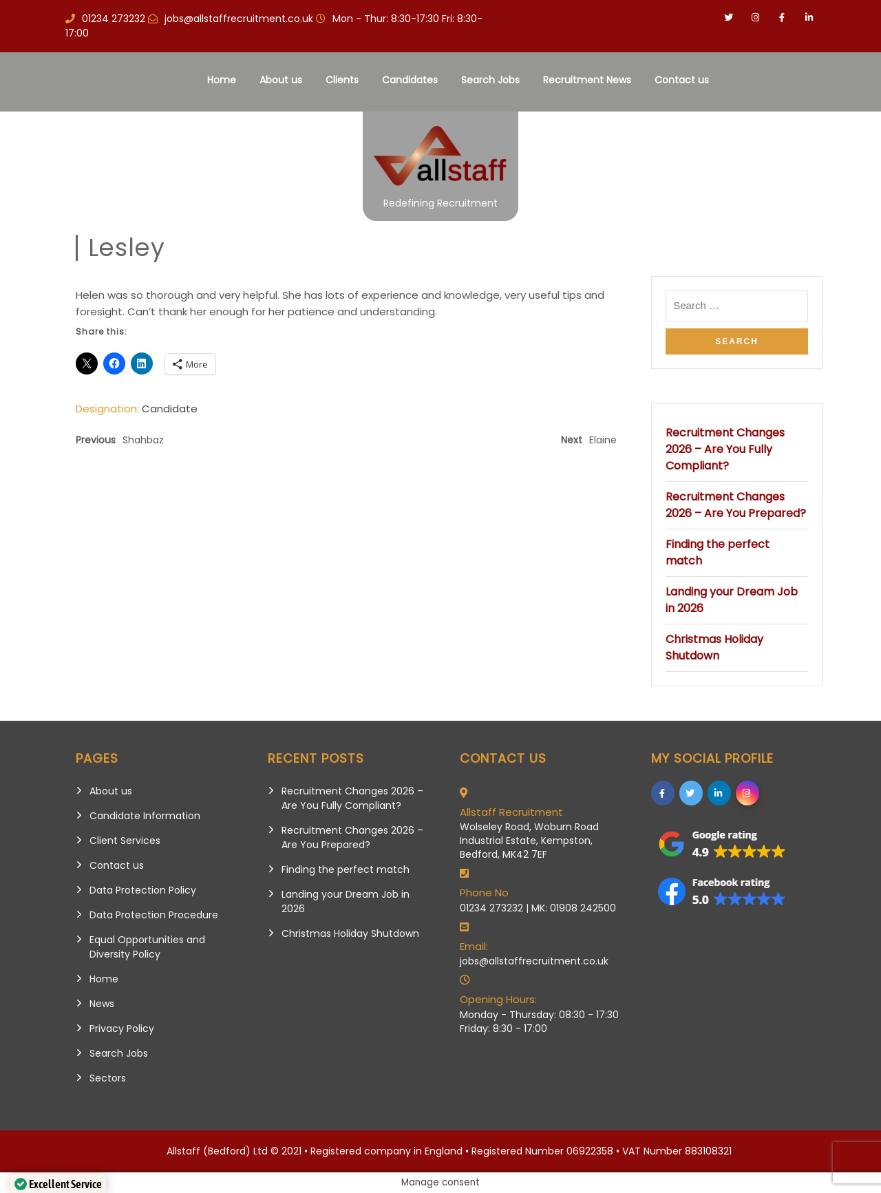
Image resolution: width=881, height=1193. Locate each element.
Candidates (410, 80)
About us (280, 80)
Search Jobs (490, 80)
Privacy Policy (121, 1028)
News (101, 1004)
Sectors (107, 1078)
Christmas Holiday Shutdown (714, 647)
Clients (342, 80)
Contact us (682, 80)
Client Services (124, 840)
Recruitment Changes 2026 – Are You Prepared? (736, 505)
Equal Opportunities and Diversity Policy (147, 947)
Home (221, 80)
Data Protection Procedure (153, 915)
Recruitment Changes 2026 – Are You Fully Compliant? (725, 449)
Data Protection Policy (142, 890)
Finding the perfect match (346, 869)
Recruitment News (587, 80)
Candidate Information (144, 816)
